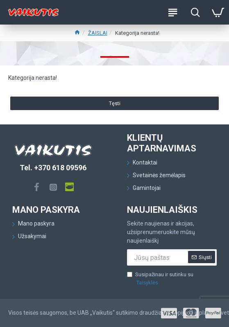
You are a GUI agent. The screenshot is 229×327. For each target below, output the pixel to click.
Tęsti (114, 105)
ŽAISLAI (97, 33)
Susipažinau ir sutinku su (160, 278)
